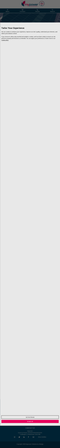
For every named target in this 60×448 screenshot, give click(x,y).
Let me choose (30, 417)
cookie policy (4, 40)
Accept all (30, 421)
